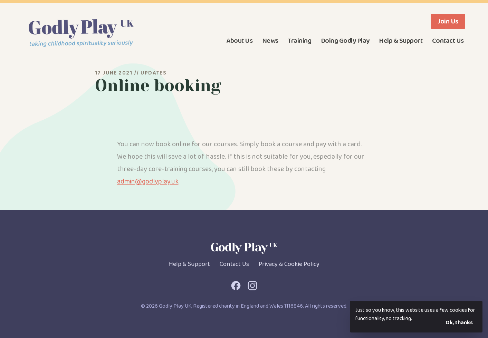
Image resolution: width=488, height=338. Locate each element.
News (270, 40)
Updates (153, 73)
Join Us (448, 21)
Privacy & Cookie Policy (289, 264)
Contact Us (448, 40)
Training (299, 40)
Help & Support (400, 40)
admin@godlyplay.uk (148, 181)
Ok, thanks (459, 322)
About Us (239, 40)
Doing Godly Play (345, 40)
